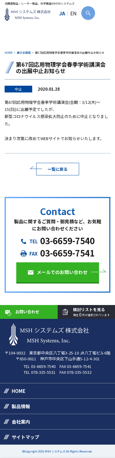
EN (73, 13)
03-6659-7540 (67, 241)
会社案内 (21, 421)
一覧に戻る (57, 169)
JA (62, 13)
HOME (9, 53)
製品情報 (21, 406)
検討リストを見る (91, 312)
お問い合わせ (27, 312)
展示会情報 (24, 53)
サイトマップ (25, 437)
